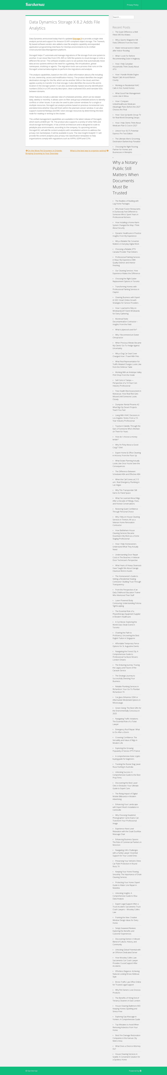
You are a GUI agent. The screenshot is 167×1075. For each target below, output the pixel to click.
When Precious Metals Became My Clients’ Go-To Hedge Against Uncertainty (127, 345)
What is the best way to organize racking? (88, 150)
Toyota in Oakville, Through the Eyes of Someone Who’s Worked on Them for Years (126, 429)
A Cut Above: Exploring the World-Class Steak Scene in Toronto (125, 625)
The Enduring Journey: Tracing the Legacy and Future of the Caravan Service (126, 668)
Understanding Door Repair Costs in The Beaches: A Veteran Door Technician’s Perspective (126, 557)
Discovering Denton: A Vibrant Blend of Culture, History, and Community (126, 942)
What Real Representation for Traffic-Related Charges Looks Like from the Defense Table (127, 364)
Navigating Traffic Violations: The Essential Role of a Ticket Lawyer (125, 721)
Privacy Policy (132, 5)
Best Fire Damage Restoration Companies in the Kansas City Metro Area (126, 1038)
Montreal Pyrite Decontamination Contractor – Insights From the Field (125, 322)
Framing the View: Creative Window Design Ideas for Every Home (125, 920)
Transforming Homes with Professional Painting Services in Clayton (126, 289)
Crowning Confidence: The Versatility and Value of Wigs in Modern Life (125, 740)
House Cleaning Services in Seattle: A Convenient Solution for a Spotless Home (126, 1057)
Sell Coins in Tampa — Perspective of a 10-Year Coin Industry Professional (125, 383)
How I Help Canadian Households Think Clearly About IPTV (126, 67)
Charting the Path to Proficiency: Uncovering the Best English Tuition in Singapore (126, 635)
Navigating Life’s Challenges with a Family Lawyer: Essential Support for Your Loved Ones (125, 853)
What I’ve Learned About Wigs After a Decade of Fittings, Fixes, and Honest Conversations (126, 501)
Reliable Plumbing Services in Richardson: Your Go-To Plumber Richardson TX (126, 689)
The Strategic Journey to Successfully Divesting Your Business (124, 678)
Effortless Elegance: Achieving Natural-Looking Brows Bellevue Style (126, 974)
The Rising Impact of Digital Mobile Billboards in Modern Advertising (125, 796)
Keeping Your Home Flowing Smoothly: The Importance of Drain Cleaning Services (127, 874)
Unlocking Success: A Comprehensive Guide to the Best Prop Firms (126, 775)
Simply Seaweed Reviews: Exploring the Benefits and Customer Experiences (124, 931)
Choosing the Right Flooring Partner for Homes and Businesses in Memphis (125, 149)
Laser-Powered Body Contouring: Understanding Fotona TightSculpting (127, 603)
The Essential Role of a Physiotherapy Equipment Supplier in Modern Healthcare (127, 614)
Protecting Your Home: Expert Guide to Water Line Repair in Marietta (126, 885)
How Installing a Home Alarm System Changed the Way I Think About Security (126, 225)
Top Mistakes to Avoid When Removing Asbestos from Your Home (126, 1027)
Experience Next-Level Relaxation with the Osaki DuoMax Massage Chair (127, 831)
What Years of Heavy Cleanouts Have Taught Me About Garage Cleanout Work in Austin (127, 568)
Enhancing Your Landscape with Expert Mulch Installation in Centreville (126, 807)
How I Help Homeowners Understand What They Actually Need (125, 547)
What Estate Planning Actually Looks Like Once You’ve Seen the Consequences (126, 463)
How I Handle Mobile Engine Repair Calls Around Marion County (126, 77)
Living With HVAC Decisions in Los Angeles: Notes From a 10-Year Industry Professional (126, 418)
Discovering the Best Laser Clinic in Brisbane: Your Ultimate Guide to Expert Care (125, 786)
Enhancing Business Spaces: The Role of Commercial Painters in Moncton (127, 842)
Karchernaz (35, 4)
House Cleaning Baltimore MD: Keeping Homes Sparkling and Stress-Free (127, 1009)
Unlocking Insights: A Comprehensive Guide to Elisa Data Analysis (125, 896)
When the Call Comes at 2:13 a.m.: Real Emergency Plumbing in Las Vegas (126, 482)
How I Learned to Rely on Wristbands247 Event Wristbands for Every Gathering (126, 311)
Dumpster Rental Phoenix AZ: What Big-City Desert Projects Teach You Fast (126, 407)
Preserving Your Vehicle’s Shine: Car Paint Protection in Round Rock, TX (127, 864)
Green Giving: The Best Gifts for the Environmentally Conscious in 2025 (127, 711)
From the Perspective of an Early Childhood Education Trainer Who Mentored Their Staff (126, 592)
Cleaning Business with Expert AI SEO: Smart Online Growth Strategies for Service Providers (126, 300)
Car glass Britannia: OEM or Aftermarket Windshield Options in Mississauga (126, 700)
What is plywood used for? (126, 329)
